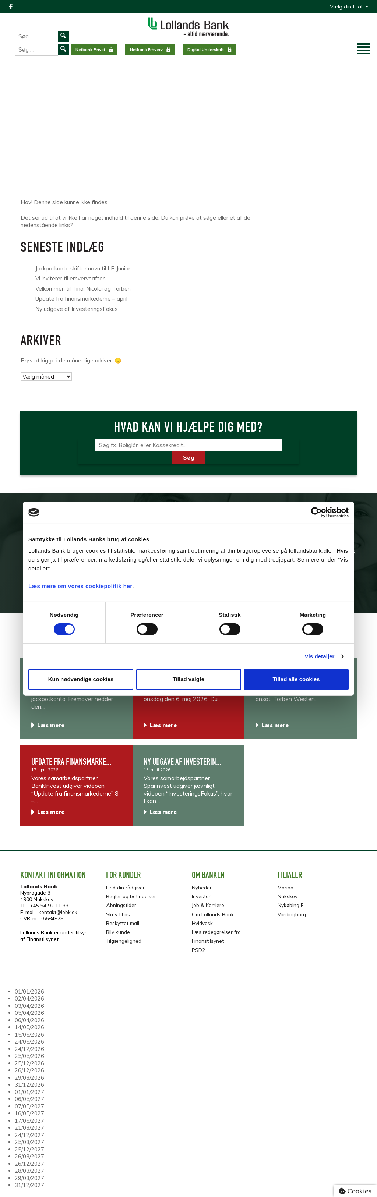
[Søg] (188, 445)
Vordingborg (292, 914)
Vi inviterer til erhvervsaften (70, 278)
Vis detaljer (320, 656)
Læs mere (50, 725)
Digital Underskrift (205, 49)
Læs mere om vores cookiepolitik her (80, 586)
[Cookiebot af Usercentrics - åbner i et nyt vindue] (316, 512)
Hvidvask (202, 923)
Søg (188, 457)
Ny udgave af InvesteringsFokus (76, 308)
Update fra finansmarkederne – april (81, 298)
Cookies (355, 1191)
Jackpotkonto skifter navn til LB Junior (82, 268)
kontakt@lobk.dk (58, 912)
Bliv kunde (118, 932)
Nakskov (287, 896)
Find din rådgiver (125, 887)
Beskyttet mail (122, 923)
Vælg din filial (346, 6)
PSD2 (198, 950)
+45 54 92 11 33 (49, 905)
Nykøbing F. (291, 905)
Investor (201, 896)
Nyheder (202, 887)
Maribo (285, 887)
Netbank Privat (90, 49)
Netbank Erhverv (146, 49)
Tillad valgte (188, 679)
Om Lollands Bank (213, 914)
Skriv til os (118, 914)
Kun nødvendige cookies (81, 679)
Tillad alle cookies (296, 679)
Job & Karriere (208, 905)
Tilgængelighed (123, 941)
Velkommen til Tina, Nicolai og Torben (83, 288)
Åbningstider (121, 905)
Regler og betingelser (131, 896)
